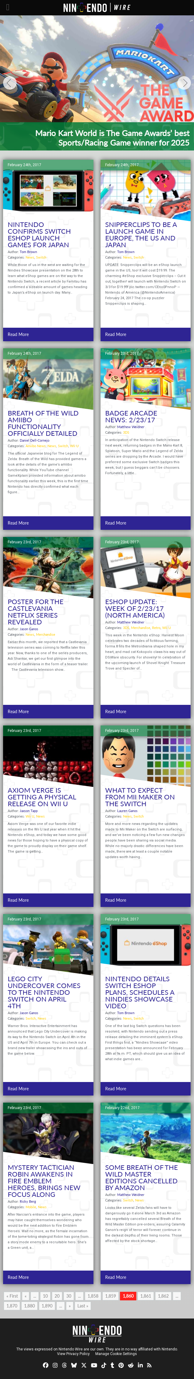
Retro (156, 628)
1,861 (145, 1296)
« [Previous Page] (26, 1296)
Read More (18, 334)
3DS (126, 432)
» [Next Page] (70, 1305)
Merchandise (45, 634)
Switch (41, 257)
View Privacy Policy (73, 1354)
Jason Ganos (29, 629)
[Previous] (10, 83)
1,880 (29, 1305)
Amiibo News (36, 446)
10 (45, 1296)
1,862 (163, 1296)
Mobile (31, 1207)
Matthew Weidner (130, 427)
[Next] (184, 83)
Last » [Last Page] (82, 1305)
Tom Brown (28, 252)
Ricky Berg (28, 1201)
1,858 (93, 1296)
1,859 (110, 1296)
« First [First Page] (12, 1296)
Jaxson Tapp (29, 811)
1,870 (11, 1305)
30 (68, 1296)
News (30, 257)
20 (57, 1296)
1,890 (47, 1305)
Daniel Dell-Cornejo (34, 440)
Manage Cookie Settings (116, 1354)
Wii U (74, 446)
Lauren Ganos (127, 811)
